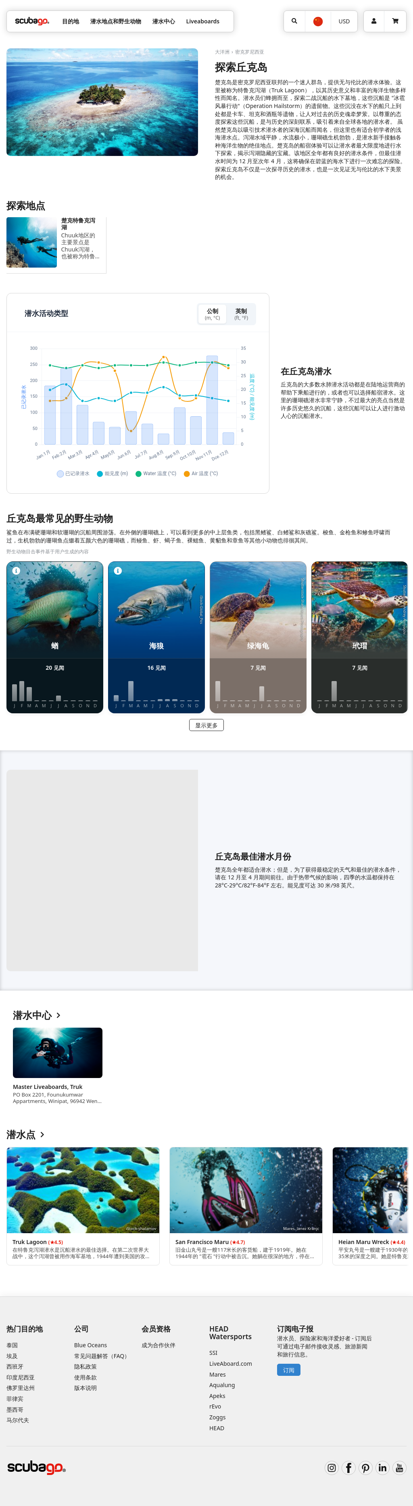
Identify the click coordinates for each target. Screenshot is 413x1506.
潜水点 (25, 1134)
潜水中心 (36, 1015)
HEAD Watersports (230, 1332)
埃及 (12, 1356)
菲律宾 (14, 1398)
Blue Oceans (90, 1345)
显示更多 (206, 725)
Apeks (217, 1396)
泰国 (12, 1345)
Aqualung (222, 1385)
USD (344, 21)
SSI (213, 1352)
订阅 (288, 1370)
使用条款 (85, 1377)
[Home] (32, 21)
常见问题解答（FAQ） (102, 1356)
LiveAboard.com (230, 1363)
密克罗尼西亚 (249, 51)
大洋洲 (222, 51)
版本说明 (85, 1388)
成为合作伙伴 (158, 1345)
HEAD (216, 1428)
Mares (217, 1374)
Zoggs (217, 1417)
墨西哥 (14, 1409)
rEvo (215, 1406)
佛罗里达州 (20, 1388)
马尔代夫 (17, 1420)
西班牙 (14, 1366)
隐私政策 (85, 1366)
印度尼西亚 (20, 1377)
